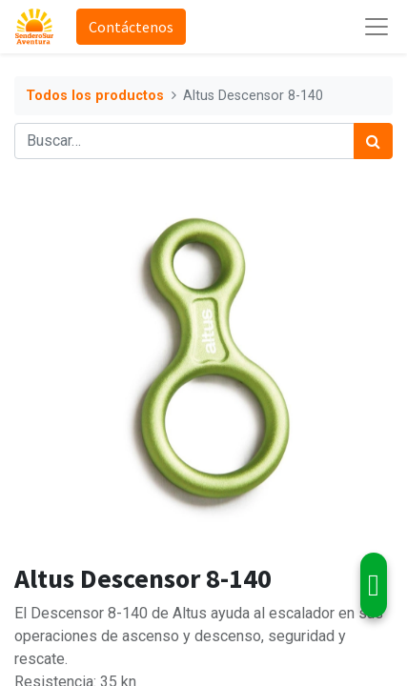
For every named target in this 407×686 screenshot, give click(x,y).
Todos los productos (95, 96)
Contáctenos (131, 26)
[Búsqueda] (373, 141)
